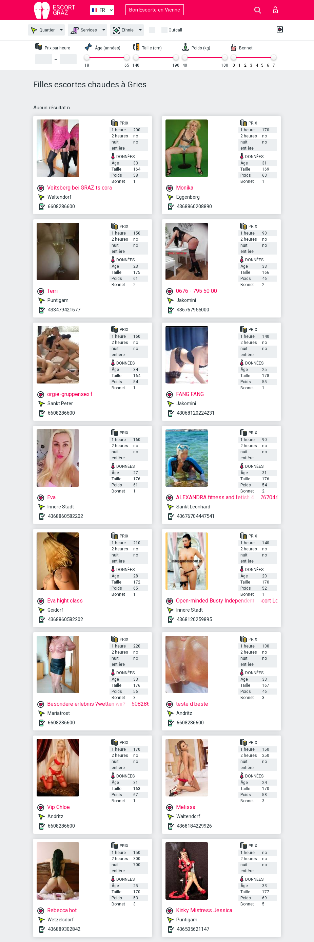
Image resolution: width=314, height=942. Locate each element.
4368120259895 (194, 619)
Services (84, 30)
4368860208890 (194, 206)
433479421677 (64, 310)
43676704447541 (196, 516)
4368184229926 (194, 826)
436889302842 (64, 929)
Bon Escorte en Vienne (154, 10)
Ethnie (123, 30)
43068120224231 (196, 413)
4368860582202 (65, 516)
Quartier (43, 30)
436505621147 (193, 929)
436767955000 (193, 310)
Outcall (175, 30)
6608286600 (61, 206)
